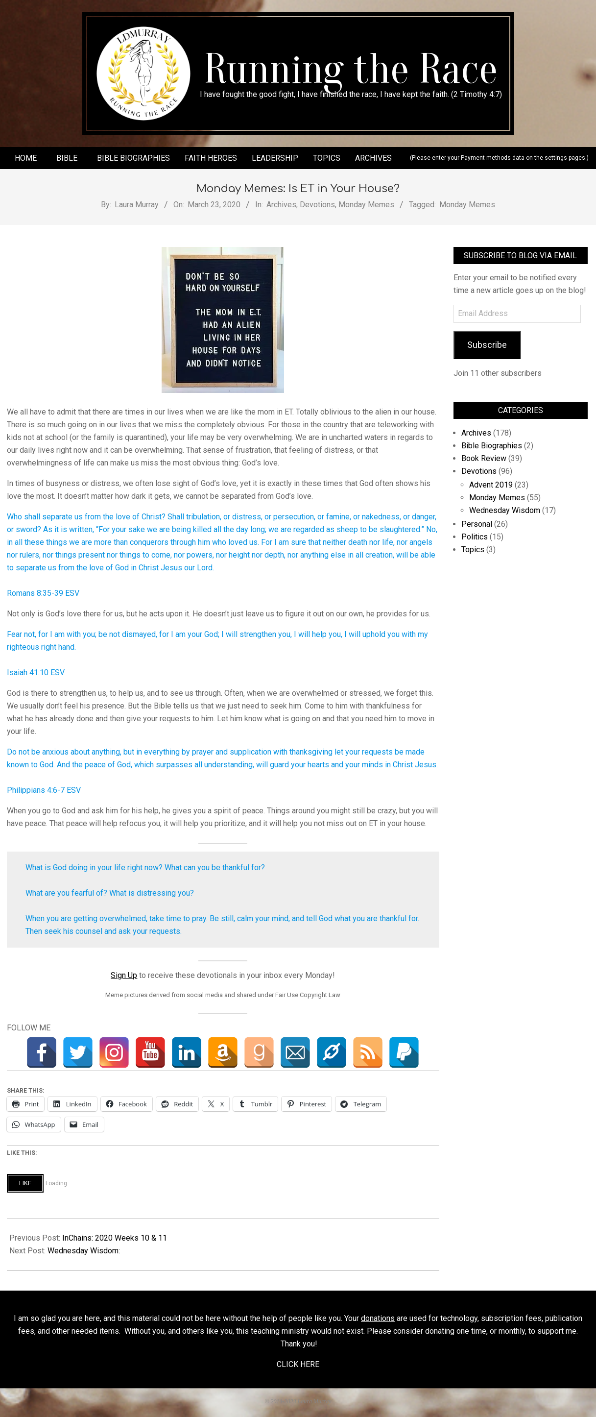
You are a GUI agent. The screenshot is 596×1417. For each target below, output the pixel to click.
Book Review (483, 458)
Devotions (317, 204)
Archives (281, 204)
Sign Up (124, 975)
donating (439, 1331)
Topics (472, 549)
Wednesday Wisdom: (84, 1250)
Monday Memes (366, 204)
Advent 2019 (491, 484)
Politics (474, 536)
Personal (476, 524)
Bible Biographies (491, 445)
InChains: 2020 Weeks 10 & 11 (114, 1238)
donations (378, 1318)
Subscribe (487, 345)
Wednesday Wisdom (504, 510)
